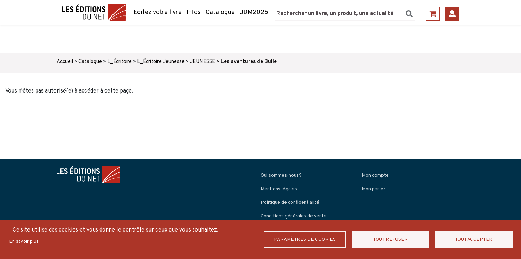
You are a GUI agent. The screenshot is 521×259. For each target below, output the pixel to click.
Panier (433, 14)
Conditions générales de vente (293, 216)
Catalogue (220, 12)
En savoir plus (24, 242)
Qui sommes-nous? (281, 175)
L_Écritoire (119, 61)
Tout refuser (390, 239)
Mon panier (373, 189)
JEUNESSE (202, 61)
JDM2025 (254, 12)
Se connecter (452, 14)
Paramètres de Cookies (305, 239)
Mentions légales (278, 189)
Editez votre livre (158, 12)
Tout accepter (474, 239)
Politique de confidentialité (289, 203)
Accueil (65, 61)
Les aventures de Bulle (249, 61)
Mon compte (375, 175)
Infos (194, 12)
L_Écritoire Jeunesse (161, 61)
